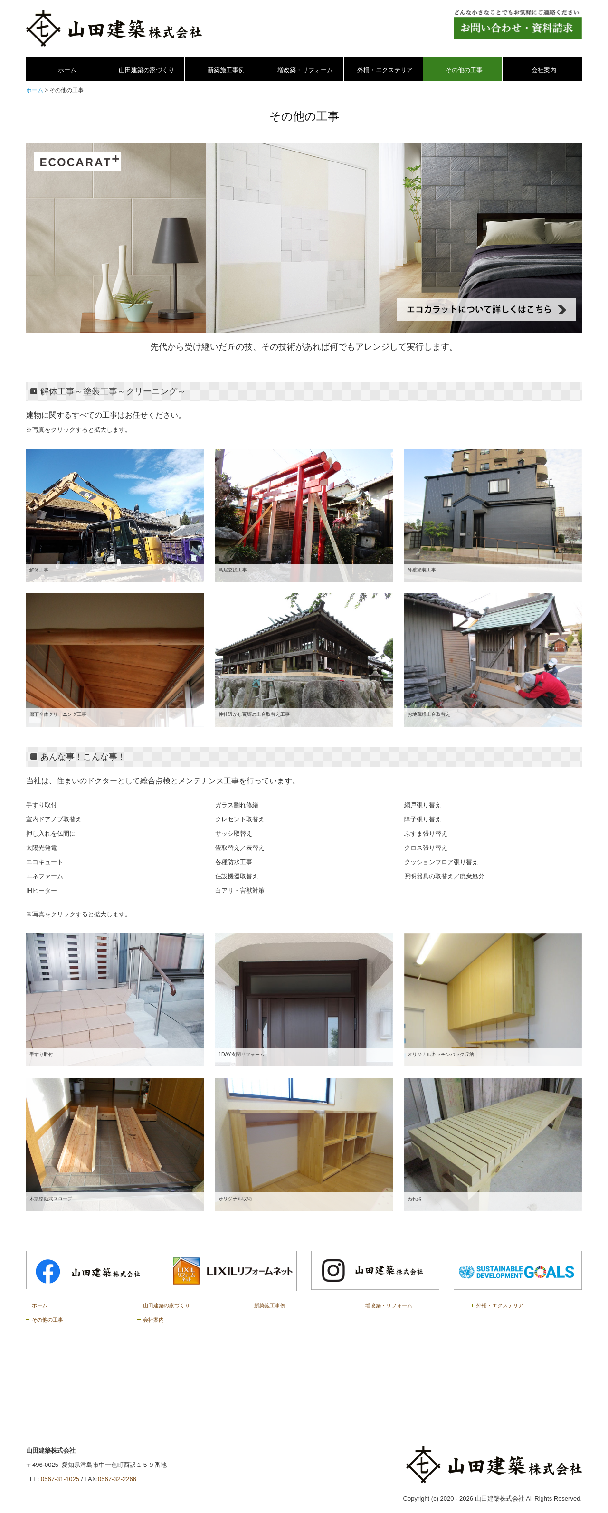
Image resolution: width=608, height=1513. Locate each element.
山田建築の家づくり (146, 70)
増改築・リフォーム (305, 70)
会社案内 (544, 70)
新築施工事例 (226, 70)
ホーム (67, 70)
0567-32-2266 (117, 1479)
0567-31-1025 (60, 1479)
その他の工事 (464, 70)
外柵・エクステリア (385, 70)
